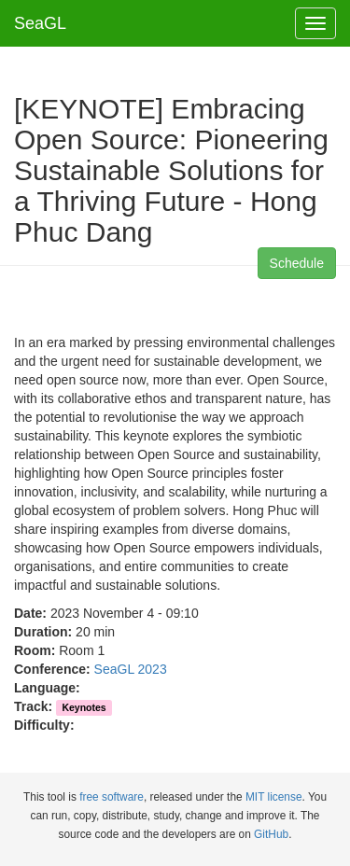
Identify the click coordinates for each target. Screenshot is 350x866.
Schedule (297, 263)
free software (111, 796)
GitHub (271, 834)
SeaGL (40, 23)
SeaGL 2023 (130, 669)
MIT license (273, 796)
